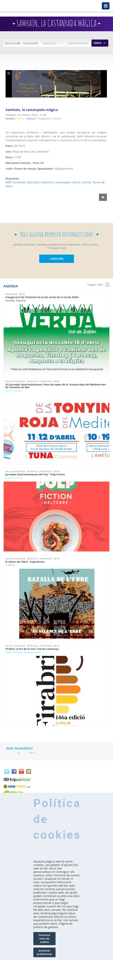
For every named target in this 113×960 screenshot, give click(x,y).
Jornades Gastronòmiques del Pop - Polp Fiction (35, 474)
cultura (75, 182)
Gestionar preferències (44, 952)
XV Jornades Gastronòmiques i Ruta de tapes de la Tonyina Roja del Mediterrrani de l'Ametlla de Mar (55, 386)
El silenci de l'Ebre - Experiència (24, 561)
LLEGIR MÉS (56, 258)
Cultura (10, 565)
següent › (107, 284)
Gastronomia (13, 390)
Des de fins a (32, 381)
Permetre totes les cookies (44, 938)
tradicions (47, 182)
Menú (106, 6)
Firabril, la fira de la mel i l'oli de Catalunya (32, 648)
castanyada (62, 182)
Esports (21, 300)
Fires (8, 652)
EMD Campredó (16, 182)
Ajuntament (45, 169)
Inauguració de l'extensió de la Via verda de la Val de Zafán (42, 297)
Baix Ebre (33, 182)
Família (86, 182)
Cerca (97, 43)
